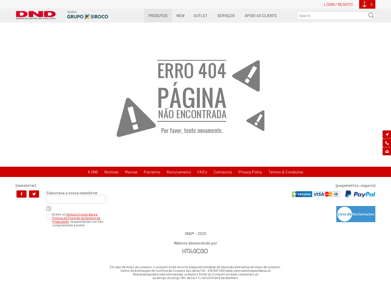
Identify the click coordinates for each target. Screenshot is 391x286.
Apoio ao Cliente (261, 15)
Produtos (158, 15)
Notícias (111, 171)
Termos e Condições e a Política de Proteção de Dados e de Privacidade (76, 217)
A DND (93, 171)
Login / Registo (338, 4)
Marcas (131, 171)
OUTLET (201, 15)
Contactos (223, 171)
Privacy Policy (250, 171)
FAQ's (202, 171)
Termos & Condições (285, 171)
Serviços (226, 15)
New (181, 15)
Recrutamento (179, 171)
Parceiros (152, 171)
